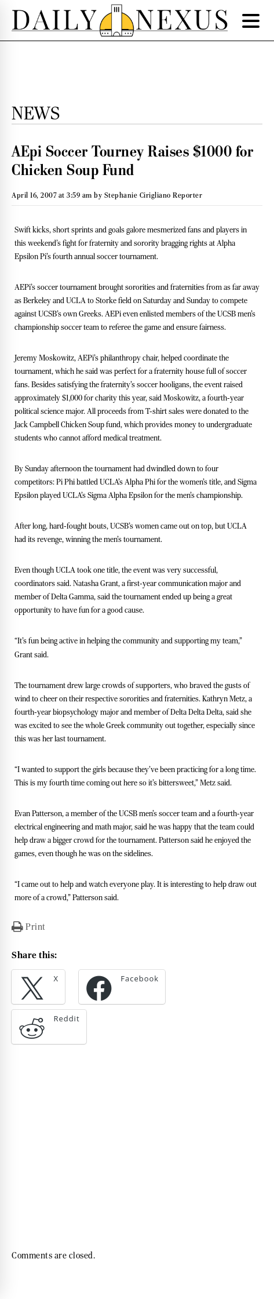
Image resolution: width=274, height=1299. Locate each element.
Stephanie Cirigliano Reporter (153, 195)
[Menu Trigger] (250, 20)
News (36, 113)
